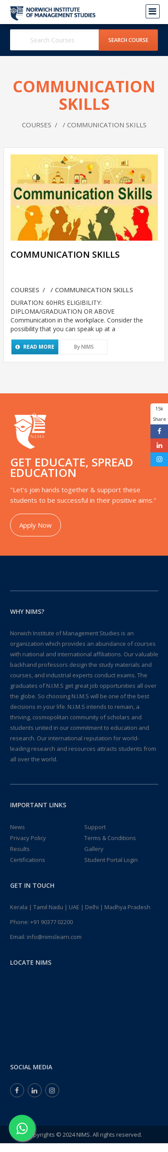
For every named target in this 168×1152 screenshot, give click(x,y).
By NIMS (84, 346)
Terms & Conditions (110, 838)
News (17, 827)
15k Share (159, 413)
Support (95, 827)
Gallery (94, 849)
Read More (34, 346)
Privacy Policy (28, 838)
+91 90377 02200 (51, 922)
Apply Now (35, 525)
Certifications (27, 860)
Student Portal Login (111, 860)
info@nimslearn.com (54, 937)
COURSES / (40, 124)
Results (20, 849)
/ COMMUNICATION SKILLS (103, 124)
